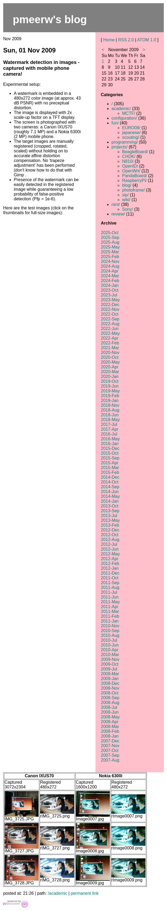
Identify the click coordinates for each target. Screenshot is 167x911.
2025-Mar (110, 252)
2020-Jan (110, 376)
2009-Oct (109, 664)
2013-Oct (109, 506)
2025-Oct (109, 232)
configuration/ (124, 118)
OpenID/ (130, 166)
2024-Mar (110, 276)
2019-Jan (110, 400)
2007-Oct (109, 750)
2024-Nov (110, 261)
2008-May (110, 717)
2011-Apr (109, 606)
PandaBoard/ (134, 175)
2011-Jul (109, 592)
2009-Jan (110, 678)
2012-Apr (109, 558)
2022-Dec (110, 304)
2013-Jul (109, 515)
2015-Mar (110, 467)
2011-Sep (110, 582)
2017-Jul (109, 424)
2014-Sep (110, 487)
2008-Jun (110, 712)
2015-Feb (110, 472)
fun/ (115, 123)
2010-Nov (110, 626)
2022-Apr (109, 338)
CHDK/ (128, 156)
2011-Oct (109, 578)
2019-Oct (109, 381)
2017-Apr (109, 429)
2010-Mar (110, 654)
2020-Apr (109, 367)
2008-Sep (110, 698)
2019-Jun (110, 386)
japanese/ (131, 132)
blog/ (126, 185)
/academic (57, 893)
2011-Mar (110, 611)
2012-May (110, 554)
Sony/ (127, 209)
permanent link (85, 893)
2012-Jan (110, 568)
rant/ (115, 204)
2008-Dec (110, 683)
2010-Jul (109, 640)
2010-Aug (110, 635)
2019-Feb (110, 395)
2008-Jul (109, 707)
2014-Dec (110, 477)
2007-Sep (110, 755)
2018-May (110, 419)
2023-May (110, 300)
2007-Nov (110, 745)
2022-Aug (110, 324)
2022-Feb (110, 343)
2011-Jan (110, 621)
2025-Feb (110, 256)
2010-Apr (109, 650)
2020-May (110, 362)
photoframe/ (133, 190)
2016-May (110, 439)
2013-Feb (110, 525)
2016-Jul (109, 434)
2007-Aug (110, 760)
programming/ (124, 142)
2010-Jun (110, 645)
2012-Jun (110, 549)
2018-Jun (110, 415)
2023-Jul (109, 295)
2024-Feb (110, 280)
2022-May (110, 333)
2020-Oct (109, 357)
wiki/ (126, 199)
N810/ (127, 161)
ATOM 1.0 (146, 40)
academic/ (121, 108)
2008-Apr (109, 721)
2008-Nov (110, 688)
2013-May (110, 520)
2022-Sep (110, 319)
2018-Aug (110, 410)
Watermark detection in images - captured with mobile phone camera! (41, 68)
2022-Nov (110, 309)
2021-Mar (110, 347)
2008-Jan (110, 736)
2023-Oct (109, 290)
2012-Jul (109, 544)
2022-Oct (109, 314)
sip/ (125, 195)
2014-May (110, 496)
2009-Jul (109, 669)
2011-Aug (110, 587)
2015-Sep (110, 458)
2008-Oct (109, 693)
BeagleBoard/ (135, 151)
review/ (118, 214)
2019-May (110, 391)
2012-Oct (109, 534)
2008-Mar (110, 726)
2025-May (110, 247)
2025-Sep (110, 237)
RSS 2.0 (126, 40)
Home (109, 40)
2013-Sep (110, 511)
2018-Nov (110, 405)
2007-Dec (110, 741)
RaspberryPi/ (134, 180)
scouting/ (130, 137)
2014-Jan (110, 501)
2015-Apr (109, 463)
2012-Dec (110, 530)
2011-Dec (110, 573)
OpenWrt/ (131, 171)
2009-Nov (110, 659)
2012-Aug (110, 539)
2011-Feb (110, 616)
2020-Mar (110, 371)
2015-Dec (110, 448)
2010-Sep (110, 630)
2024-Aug (110, 266)
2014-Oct (109, 482)
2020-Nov (110, 352)
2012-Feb (110, 563)
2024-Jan (110, 285)
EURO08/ (131, 127)
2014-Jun (110, 491)
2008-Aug (110, 702)
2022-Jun (110, 328)
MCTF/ (128, 113)
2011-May (110, 602)
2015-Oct (109, 453)
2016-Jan (110, 443)
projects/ (119, 147)
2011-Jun (110, 597)
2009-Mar (110, 674)
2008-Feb (110, 731)
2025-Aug (110, 242)
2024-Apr (109, 271)
